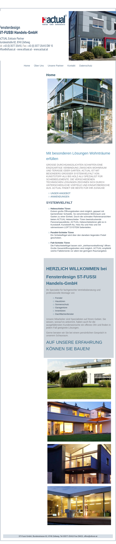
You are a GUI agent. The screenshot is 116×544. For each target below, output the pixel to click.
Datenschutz (85, 65)
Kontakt (71, 65)
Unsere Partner (55, 65)
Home (27, 65)
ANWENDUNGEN (60, 196)
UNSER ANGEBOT (61, 193)
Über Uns (39, 65)
